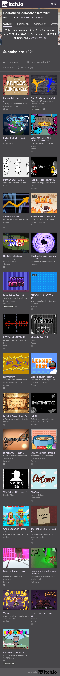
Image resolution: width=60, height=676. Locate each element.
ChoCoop (35, 492)
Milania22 (35, 618)
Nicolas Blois (8, 495)
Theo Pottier (8, 458)
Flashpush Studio (38, 458)
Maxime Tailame (37, 495)
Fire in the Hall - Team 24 (43, 216)
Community (40, 23)
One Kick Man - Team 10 (43, 98)
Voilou (6, 613)
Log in (53, 4)
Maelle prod (36, 579)
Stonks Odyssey (11, 216)
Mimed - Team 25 (39, 337)
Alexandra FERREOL (39, 421)
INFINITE (35, 416)
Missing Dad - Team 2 (13, 180)
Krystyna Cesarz (9, 261)
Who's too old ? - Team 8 (15, 492)
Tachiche (34, 303)
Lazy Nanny (9, 376)
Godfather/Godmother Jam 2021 (27, 13)
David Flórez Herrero (39, 382)
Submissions (23, 23)
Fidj (32, 185)
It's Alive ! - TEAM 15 (13, 652)
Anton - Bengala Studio (13, 382)
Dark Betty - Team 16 (13, 295)
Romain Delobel (37, 103)
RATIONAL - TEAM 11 (14, 337)
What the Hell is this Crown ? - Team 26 (41, 139)
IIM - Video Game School (29, 17)
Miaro (5, 185)
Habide (6, 222)
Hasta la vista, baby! (13, 256)
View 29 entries (37, 37)
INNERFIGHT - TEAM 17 (43, 180)
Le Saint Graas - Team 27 (15, 416)
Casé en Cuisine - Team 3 (43, 452)
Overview (7, 23)
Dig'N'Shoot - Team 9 (13, 452)
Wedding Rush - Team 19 (43, 376)
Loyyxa (34, 264)
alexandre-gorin (37, 537)
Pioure (6, 421)
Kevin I (6, 343)
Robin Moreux (9, 301)
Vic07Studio (8, 658)
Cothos (6, 537)
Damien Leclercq (38, 222)
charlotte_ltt (8, 143)
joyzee (33, 146)
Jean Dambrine (9, 618)
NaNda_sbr (8, 579)
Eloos (33, 340)
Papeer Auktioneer (11, 106)
